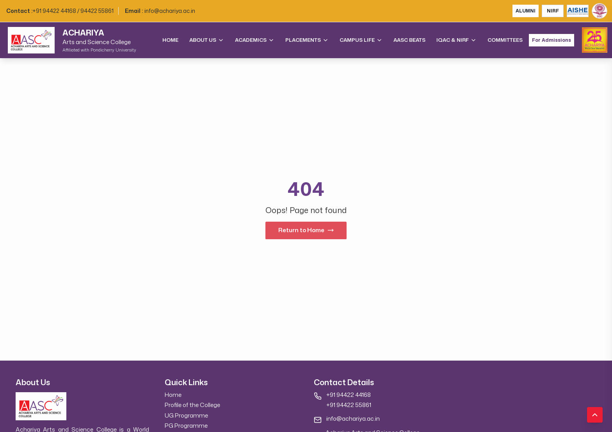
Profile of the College (192, 405)
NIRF (553, 11)
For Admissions (551, 40)
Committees (505, 39)
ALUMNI (526, 10)
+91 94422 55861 (348, 405)
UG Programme (186, 415)
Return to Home (306, 230)
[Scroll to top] (595, 415)
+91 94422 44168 (348, 395)
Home (170, 39)
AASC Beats (409, 39)
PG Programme (186, 425)
